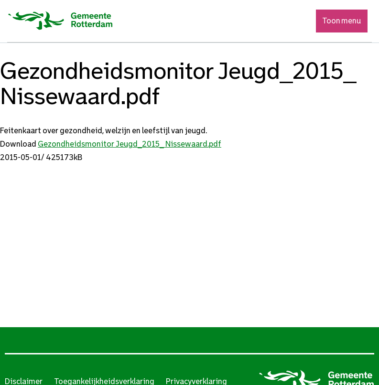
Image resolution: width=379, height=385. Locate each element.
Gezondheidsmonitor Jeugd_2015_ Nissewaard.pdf (129, 144)
